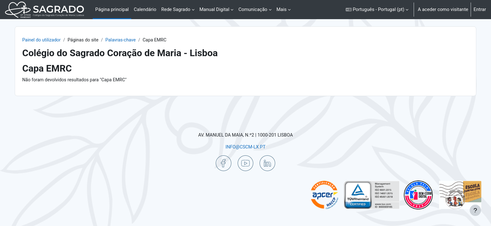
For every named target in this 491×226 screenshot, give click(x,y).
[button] (377, 9)
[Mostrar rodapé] (475, 210)
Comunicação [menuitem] (252, 9)
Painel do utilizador (56, 40)
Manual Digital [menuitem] (214, 9)
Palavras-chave (138, 40)
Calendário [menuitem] (145, 9)
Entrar (479, 9)
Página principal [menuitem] (112, 9)
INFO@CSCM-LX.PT (245, 146)
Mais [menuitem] (282, 9)
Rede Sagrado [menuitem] (175, 9)
